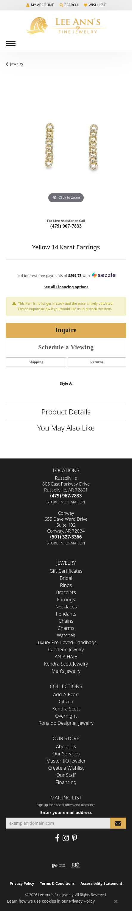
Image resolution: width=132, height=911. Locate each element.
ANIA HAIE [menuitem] (66, 656)
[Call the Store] (66, 496)
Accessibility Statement (101, 883)
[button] (40, 5)
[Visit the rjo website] (75, 865)
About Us (66, 746)
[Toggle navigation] (10, 43)
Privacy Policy (22, 883)
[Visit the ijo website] (58, 865)
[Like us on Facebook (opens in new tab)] (57, 838)
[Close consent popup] (116, 901)
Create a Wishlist (66, 768)
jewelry (16, 63)
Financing (66, 782)
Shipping (36, 362)
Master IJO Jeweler (66, 760)
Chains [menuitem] (66, 621)
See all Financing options (66, 286)
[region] (66, 145)
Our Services (66, 753)
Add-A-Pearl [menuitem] (66, 694)
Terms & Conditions (57, 883)
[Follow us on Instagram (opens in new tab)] (66, 838)
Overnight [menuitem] (66, 716)
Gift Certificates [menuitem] (66, 571)
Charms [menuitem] (66, 628)
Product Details (66, 412)
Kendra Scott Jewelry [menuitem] (66, 663)
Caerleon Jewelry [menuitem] (66, 649)
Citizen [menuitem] (66, 701)
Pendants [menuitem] (66, 614)
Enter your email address (66, 812)
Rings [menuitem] (66, 585)
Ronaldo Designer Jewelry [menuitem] (65, 723)
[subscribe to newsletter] (118, 823)
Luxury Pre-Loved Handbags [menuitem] (66, 642)
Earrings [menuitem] (66, 599)
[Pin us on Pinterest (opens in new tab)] (74, 838)
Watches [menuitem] (66, 635)
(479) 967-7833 (66, 225)
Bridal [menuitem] (66, 578)
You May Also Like (65, 428)
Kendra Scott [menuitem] (66, 708)
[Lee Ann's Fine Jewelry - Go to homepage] (66, 25)
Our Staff (66, 775)
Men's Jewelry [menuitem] (66, 671)
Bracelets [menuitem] (66, 592)
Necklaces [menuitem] (66, 606)
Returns (96, 362)
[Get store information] (66, 502)
